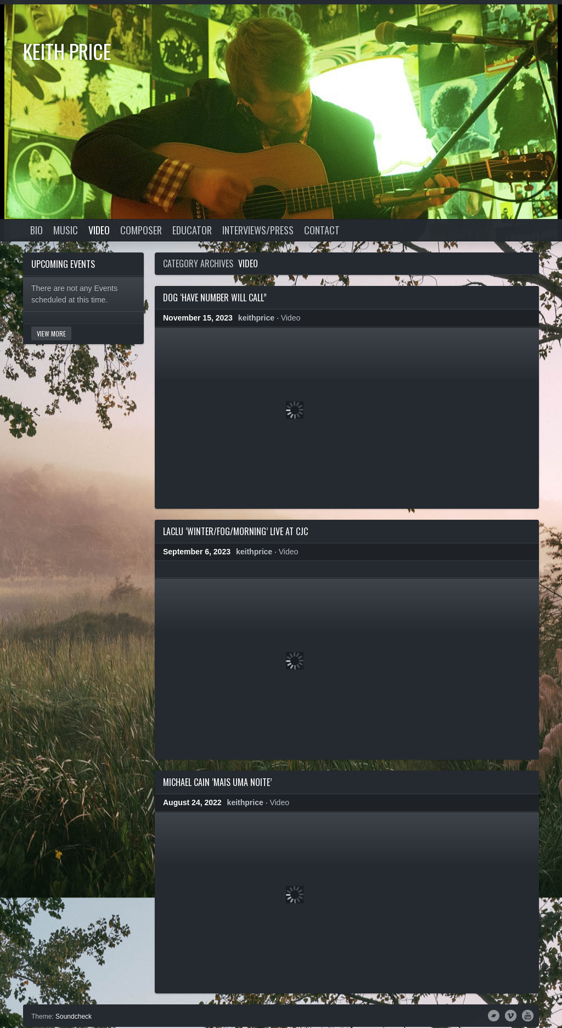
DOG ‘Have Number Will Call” (215, 297)
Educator (192, 230)
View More (51, 333)
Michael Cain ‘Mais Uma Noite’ (217, 782)
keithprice (256, 317)
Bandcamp (493, 1015)
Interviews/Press (258, 230)
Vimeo (510, 1015)
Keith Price (67, 50)
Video (99, 230)
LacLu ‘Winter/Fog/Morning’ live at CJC (235, 531)
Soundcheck (73, 1016)
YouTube (527, 1015)
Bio (36, 230)
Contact (322, 230)
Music (65, 230)
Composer (141, 230)
